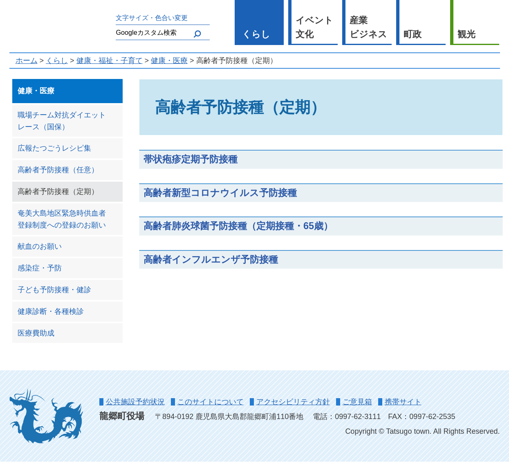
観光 (466, 34)
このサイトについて (210, 402)
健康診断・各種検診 (51, 311)
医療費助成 (36, 333)
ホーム (27, 60)
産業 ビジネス (368, 27)
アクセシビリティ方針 (293, 402)
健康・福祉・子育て (109, 60)
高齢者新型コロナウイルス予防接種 (220, 192)
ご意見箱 (357, 402)
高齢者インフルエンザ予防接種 (211, 259)
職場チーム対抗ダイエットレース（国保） (62, 121)
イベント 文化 (314, 27)
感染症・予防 (40, 268)
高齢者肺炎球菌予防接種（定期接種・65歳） (238, 226)
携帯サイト (403, 402)
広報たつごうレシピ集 (54, 148)
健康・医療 (169, 60)
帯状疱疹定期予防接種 (191, 159)
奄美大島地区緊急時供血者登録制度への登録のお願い (62, 219)
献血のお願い (40, 246)
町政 (413, 34)
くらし (256, 34)
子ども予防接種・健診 (54, 290)
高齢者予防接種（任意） (58, 170)
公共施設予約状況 (135, 402)
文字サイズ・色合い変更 (152, 17)
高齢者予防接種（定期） (58, 191)
